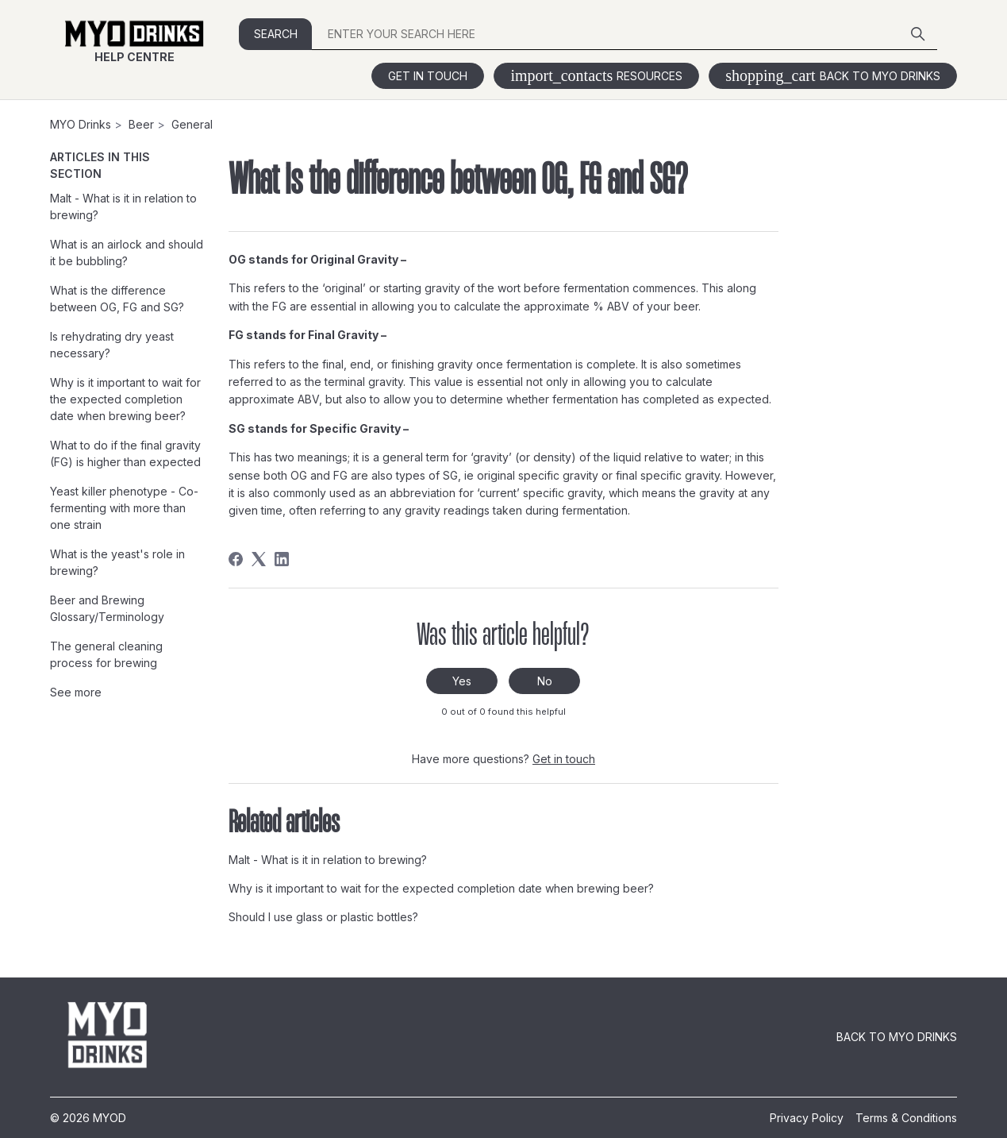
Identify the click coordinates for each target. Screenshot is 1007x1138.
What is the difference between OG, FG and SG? (117, 299)
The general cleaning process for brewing (106, 654)
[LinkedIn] (282, 559)
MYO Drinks (80, 124)
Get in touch (427, 76)
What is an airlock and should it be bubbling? (126, 252)
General (192, 124)
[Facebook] (236, 559)
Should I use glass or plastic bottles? (323, 917)
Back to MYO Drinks (832, 76)
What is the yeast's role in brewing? (117, 562)
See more (76, 692)
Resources (596, 76)
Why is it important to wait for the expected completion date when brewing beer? (125, 399)
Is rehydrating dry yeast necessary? (112, 345)
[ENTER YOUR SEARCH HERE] (624, 34)
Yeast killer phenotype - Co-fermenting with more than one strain (124, 507)
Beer (141, 124)
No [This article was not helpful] (544, 681)
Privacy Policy (807, 1117)
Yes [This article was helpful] (461, 681)
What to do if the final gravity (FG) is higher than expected (125, 453)
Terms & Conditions (906, 1117)
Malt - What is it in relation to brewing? (123, 206)
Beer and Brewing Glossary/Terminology (107, 608)
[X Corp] (259, 559)
